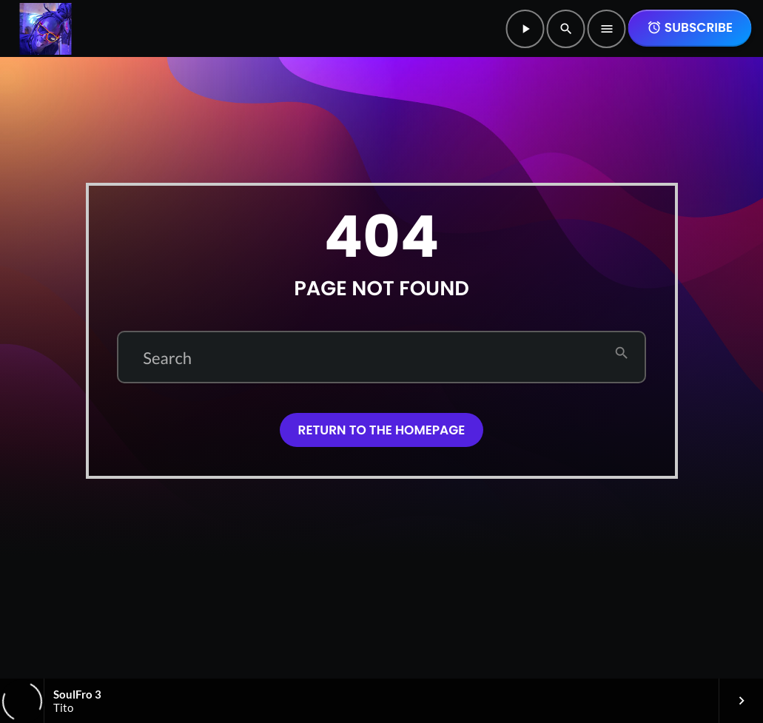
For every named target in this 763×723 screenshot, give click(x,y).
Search (167, 358)
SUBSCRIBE (690, 27)
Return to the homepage (381, 430)
